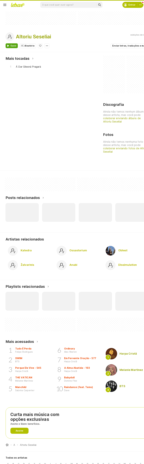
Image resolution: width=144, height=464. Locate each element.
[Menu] (5, 5)
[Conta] (140, 5)
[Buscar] (99, 5)
